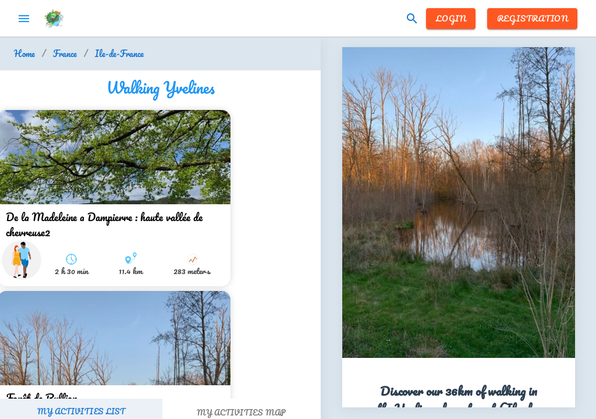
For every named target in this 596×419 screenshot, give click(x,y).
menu (24, 19)
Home (24, 54)
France (65, 54)
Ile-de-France (119, 54)
